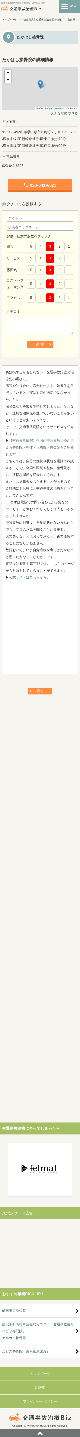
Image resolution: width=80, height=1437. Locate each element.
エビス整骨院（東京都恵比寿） (26, 1351)
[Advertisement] (40, 629)
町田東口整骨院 (14, 1311)
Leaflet (39, 108)
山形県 (71, 19)
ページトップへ (40, 1433)
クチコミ (13, 311)
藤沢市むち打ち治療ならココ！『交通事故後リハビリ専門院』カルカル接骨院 (38, 1331)
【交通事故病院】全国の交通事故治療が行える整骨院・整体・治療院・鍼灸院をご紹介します (40, 447)
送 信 (40, 344)
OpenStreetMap (55, 108)
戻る (40, 691)
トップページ (9, 19)
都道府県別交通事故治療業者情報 (42, 19)
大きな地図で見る (64, 113)
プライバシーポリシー (40, 1401)
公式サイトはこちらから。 (29, 577)
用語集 (40, 1387)
